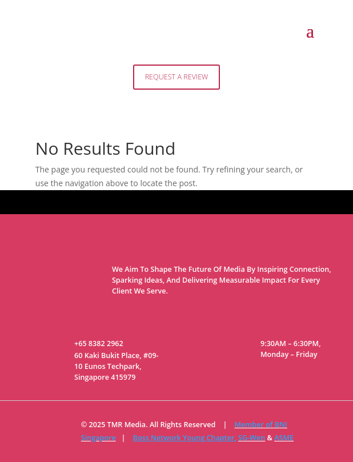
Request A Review (176, 77)
